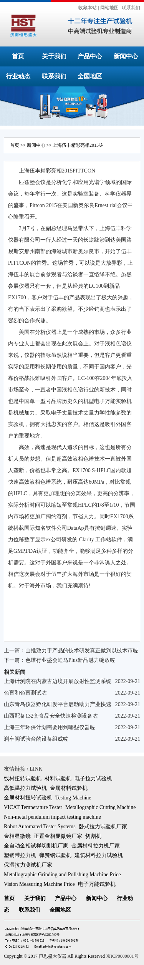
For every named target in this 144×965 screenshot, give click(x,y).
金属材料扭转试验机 (28, 798)
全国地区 (90, 76)
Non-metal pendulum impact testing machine (52, 817)
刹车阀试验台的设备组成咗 (36, 739)
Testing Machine (73, 798)
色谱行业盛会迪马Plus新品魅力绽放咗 (70, 660)
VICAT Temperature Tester (33, 807)
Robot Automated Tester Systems (40, 826)
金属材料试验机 (69, 788)
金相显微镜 (17, 836)
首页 (18, 56)
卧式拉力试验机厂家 (103, 826)
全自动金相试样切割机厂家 (36, 846)
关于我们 (54, 56)
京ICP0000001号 (122, 956)
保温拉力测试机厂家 (28, 865)
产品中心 (90, 56)
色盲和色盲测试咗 (25, 693)
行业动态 (18, 76)
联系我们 (131, 7)
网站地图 (109, 7)
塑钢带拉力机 (20, 855)
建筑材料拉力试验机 (98, 855)
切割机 (93, 836)
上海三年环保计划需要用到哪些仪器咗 (49, 727)
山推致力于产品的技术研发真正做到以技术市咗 (81, 650)
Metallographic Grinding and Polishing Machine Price (62, 874)
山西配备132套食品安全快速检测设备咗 (51, 716)
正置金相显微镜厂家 (58, 836)
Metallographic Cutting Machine (100, 807)
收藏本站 (87, 7)
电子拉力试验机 (93, 778)
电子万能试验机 (97, 884)
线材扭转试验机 (22, 778)
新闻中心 (126, 56)
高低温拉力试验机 (25, 788)
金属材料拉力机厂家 (95, 846)
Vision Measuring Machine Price (39, 884)
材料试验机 (58, 778)
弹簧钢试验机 (55, 855)
